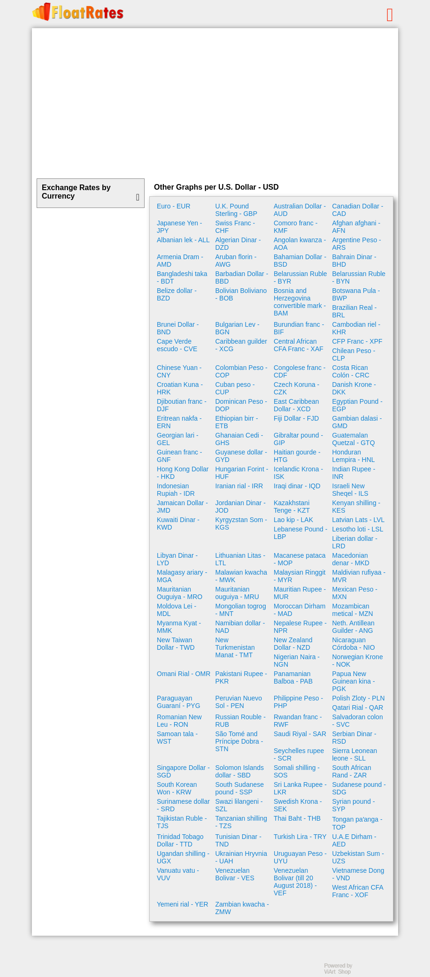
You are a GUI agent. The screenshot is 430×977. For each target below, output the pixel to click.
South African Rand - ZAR (351, 771)
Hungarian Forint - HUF (242, 472)
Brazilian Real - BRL (354, 311)
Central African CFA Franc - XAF (298, 345)
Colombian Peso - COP (241, 371)
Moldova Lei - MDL (176, 609)
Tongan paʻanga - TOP (357, 823)
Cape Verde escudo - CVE (177, 345)
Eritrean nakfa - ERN (179, 422)
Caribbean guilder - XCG (241, 345)
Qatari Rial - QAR (358, 707)
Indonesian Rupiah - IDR (176, 489)
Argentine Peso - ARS (356, 243)
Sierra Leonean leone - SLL (354, 754)
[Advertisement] (215, 103)
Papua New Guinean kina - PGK (353, 681)
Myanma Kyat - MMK (179, 626)
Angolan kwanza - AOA (300, 243)
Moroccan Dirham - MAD (299, 609)
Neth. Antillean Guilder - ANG (353, 626)
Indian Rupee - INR (354, 472)
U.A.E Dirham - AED (354, 840)
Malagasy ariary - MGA (182, 576)
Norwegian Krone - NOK (357, 660)
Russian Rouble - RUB (240, 720)
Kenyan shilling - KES (356, 506)
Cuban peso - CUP (235, 388)
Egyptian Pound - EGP (357, 405)
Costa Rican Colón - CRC (350, 371)
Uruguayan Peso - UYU (300, 857)
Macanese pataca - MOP (300, 559)
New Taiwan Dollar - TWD (176, 643)
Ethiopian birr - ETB (236, 422)
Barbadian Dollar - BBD (242, 277)
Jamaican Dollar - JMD (182, 506)
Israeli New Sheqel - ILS (350, 489)
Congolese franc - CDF (300, 371)
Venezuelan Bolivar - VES (234, 874)
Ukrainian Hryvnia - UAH (241, 857)
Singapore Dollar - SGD (183, 771)
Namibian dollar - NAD (240, 626)
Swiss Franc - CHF (235, 226)
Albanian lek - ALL (183, 240)
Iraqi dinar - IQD (297, 486)
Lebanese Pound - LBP (300, 532)
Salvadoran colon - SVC (357, 720)
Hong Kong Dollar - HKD (183, 472)
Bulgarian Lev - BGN (237, 328)
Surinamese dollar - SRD (183, 805)
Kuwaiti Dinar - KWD (178, 523)
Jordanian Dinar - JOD (240, 506)
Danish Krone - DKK (354, 388)
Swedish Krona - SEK (298, 805)
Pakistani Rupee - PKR (241, 677)
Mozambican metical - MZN (352, 609)
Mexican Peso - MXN (354, 592)
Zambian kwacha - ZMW (242, 907)
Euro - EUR (174, 206)
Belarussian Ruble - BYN (359, 277)
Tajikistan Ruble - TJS (182, 822)
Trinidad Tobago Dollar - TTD (180, 840)
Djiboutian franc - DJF (182, 405)
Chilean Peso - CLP (354, 354)
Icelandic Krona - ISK (298, 472)
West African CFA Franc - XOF (358, 891)
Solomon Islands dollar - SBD (239, 771)
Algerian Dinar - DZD (238, 243)
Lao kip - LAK (293, 519)
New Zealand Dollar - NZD (293, 643)
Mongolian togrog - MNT (240, 609)
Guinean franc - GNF (179, 455)
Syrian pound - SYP (353, 805)
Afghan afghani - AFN (356, 226)
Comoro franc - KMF (295, 226)
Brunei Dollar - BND (178, 328)
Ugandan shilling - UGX (183, 857)
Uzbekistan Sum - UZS (358, 857)
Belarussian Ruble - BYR (300, 277)
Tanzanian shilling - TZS (241, 822)
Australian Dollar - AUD (300, 209)
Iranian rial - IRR (239, 486)
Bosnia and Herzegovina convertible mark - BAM (300, 302)
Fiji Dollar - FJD (296, 418)
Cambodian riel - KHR (356, 328)
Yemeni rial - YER (182, 904)
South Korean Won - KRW (177, 788)
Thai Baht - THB (297, 818)
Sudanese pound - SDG (359, 788)
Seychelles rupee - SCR (299, 754)
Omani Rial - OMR (183, 673)
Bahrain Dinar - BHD (354, 260)
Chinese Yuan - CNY (179, 371)
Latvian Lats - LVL (358, 519)
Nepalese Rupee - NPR (300, 626)
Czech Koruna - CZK (296, 388)
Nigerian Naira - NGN (297, 660)
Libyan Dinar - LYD (177, 559)
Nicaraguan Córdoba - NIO (353, 643)
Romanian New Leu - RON (179, 720)
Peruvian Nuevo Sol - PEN (238, 701)
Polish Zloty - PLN (358, 698)
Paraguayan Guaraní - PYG (178, 701)
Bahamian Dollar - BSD (300, 260)
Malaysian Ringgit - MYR (300, 576)
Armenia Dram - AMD (180, 260)
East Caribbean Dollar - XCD (296, 405)
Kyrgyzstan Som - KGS (241, 523)
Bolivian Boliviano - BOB (241, 294)
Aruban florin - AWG (236, 260)
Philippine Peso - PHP (298, 701)
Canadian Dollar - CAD (358, 209)
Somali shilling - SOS (297, 771)
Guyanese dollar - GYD (241, 455)
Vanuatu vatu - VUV (178, 874)
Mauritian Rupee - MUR (300, 592)
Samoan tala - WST (177, 737)
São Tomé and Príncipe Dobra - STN (239, 741)
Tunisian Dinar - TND (238, 840)
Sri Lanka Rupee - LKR (300, 788)
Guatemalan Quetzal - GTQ (353, 438)
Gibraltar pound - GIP (298, 438)
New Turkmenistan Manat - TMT (235, 647)
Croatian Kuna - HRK (180, 388)
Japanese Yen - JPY (179, 226)
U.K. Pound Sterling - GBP (236, 209)
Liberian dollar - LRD (355, 542)
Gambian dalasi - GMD (357, 422)
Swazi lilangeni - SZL (239, 805)
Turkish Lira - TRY (300, 836)
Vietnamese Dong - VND (358, 874)
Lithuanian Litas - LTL (240, 559)
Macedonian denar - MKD (350, 559)
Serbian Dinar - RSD (354, 737)
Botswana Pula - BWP (356, 294)
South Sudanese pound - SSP (239, 788)
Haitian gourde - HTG (297, 455)
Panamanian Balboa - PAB (293, 677)
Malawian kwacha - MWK (241, 576)
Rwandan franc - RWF (298, 720)
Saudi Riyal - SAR (300, 734)
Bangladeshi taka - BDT (182, 277)
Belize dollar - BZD (177, 294)
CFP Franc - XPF (357, 341)
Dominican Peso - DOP (241, 405)
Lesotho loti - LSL (358, 529)
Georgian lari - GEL (178, 438)
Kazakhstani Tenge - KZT (292, 506)
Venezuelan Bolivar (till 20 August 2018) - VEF (295, 882)
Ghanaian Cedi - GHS (239, 438)
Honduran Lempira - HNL (353, 455)
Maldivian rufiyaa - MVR (359, 576)
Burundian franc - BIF (299, 328)
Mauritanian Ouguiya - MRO (179, 592)
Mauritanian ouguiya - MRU (237, 592)
